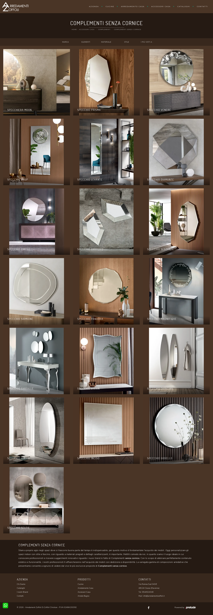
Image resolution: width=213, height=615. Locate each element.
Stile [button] (126, 42)
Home (74, 29)
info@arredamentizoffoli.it (154, 596)
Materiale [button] (106, 42)
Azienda (94, 6)
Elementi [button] (86, 42)
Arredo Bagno (83, 596)
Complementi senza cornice (127, 29)
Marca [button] (65, 42)
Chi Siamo (21, 584)
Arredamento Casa (133, 6)
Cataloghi (183, 6)
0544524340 (148, 592)
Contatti (202, 6)
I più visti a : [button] (147, 42)
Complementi (104, 29)
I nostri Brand (22, 592)
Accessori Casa (161, 6)
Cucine (110, 6)
